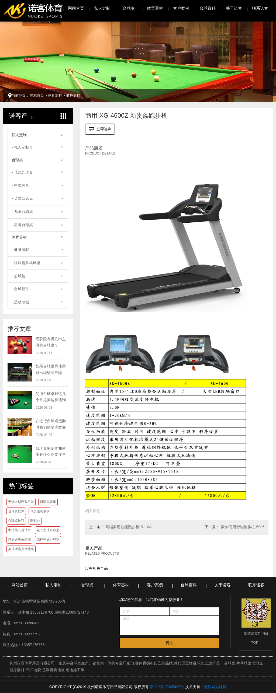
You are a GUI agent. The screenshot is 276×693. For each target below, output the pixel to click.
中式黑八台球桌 (19, 530)
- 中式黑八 (20, 185)
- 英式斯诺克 (22, 198)
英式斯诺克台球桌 (21, 549)
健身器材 (73, 95)
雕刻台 (35, 521)
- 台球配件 (20, 289)
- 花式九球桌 (22, 172)
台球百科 (207, 8)
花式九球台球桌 (48, 530)
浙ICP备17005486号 (167, 687)
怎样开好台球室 (48, 539)
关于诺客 (234, 8)
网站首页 (76, 8)
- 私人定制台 (22, 147)
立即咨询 (100, 129)
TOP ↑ (256, 642)
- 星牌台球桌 (22, 225)
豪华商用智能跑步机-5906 (243, 527)
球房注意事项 (40, 511)
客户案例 (181, 8)
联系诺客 (260, 8)
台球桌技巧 (16, 521)
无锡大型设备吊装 (21, 502)
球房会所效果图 (19, 539)
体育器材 (155, 8)
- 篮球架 (18, 276)
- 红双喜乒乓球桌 (26, 263)
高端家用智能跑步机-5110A (128, 527)
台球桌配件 (16, 511)
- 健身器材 (20, 249)
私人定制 (102, 8)
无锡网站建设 (215, 687)
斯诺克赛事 (48, 502)
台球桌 (129, 8)
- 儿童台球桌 (22, 211)
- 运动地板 (20, 302)
